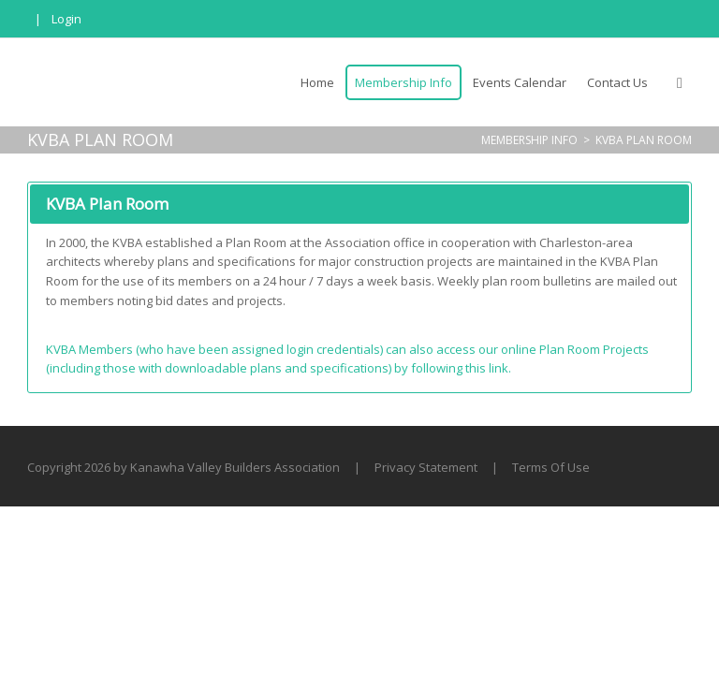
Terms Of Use (551, 467)
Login (66, 18)
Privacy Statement (425, 467)
